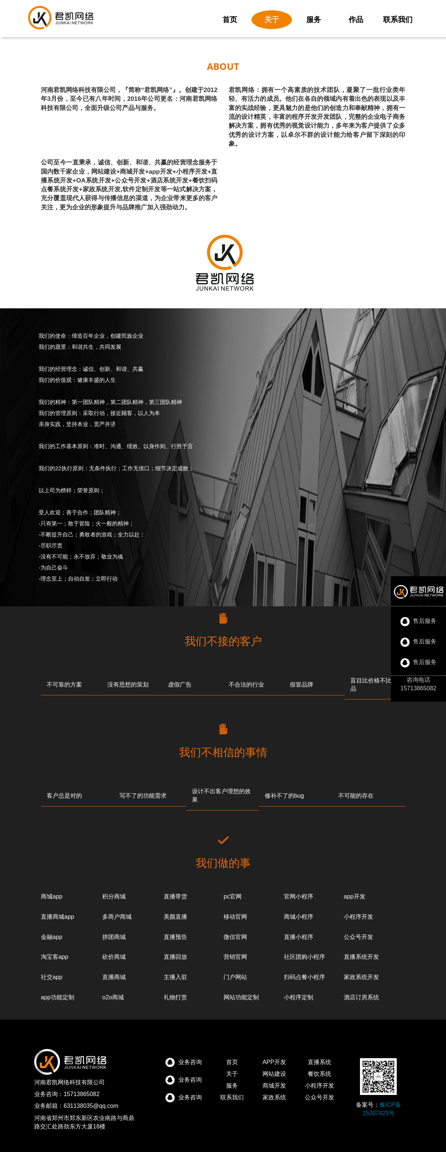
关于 (271, 19)
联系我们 (398, 19)
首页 (229, 19)
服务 (313, 19)
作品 (356, 19)
